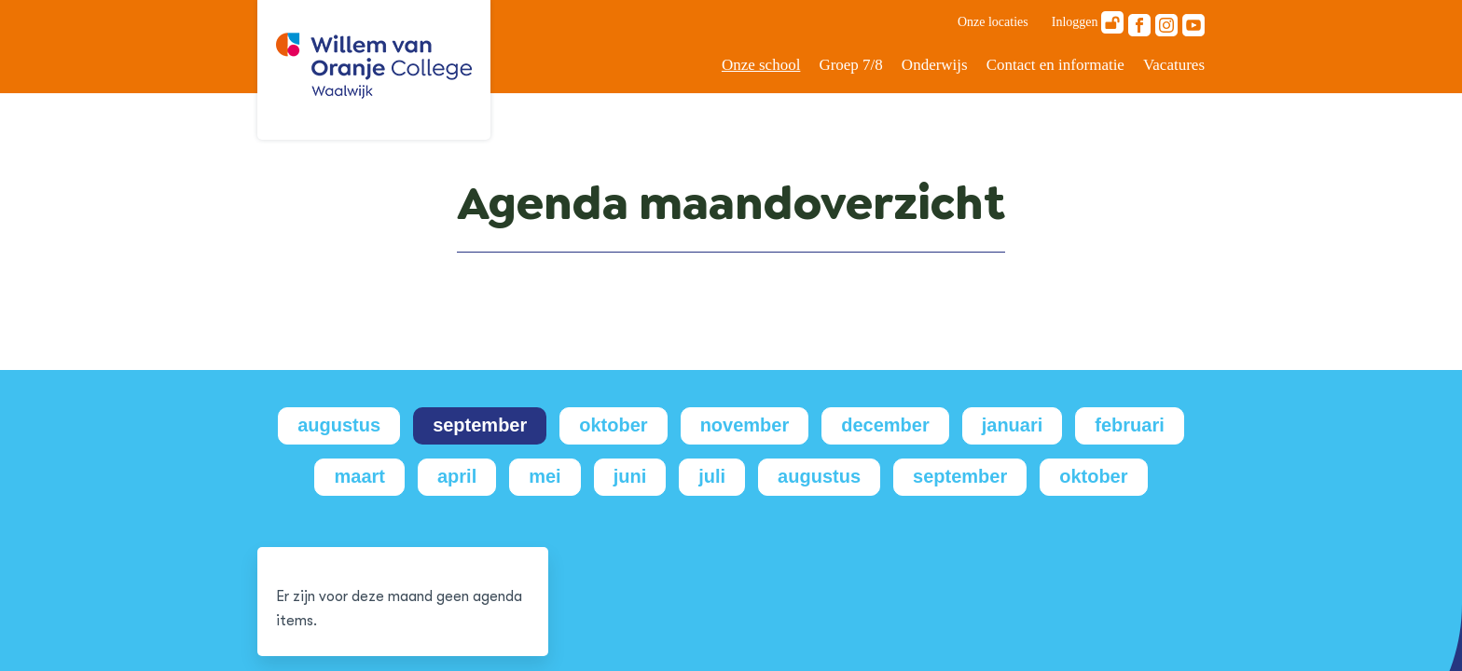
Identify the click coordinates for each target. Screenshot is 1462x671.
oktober (613, 425)
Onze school (761, 65)
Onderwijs (935, 65)
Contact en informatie (1055, 65)
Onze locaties (993, 22)
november (745, 425)
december (885, 425)
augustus (338, 425)
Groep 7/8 (850, 65)
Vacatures (1174, 65)
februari (1129, 425)
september (480, 425)
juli (711, 476)
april (456, 476)
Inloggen (1088, 22)
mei (544, 476)
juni (630, 476)
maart (359, 476)
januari (1012, 425)
